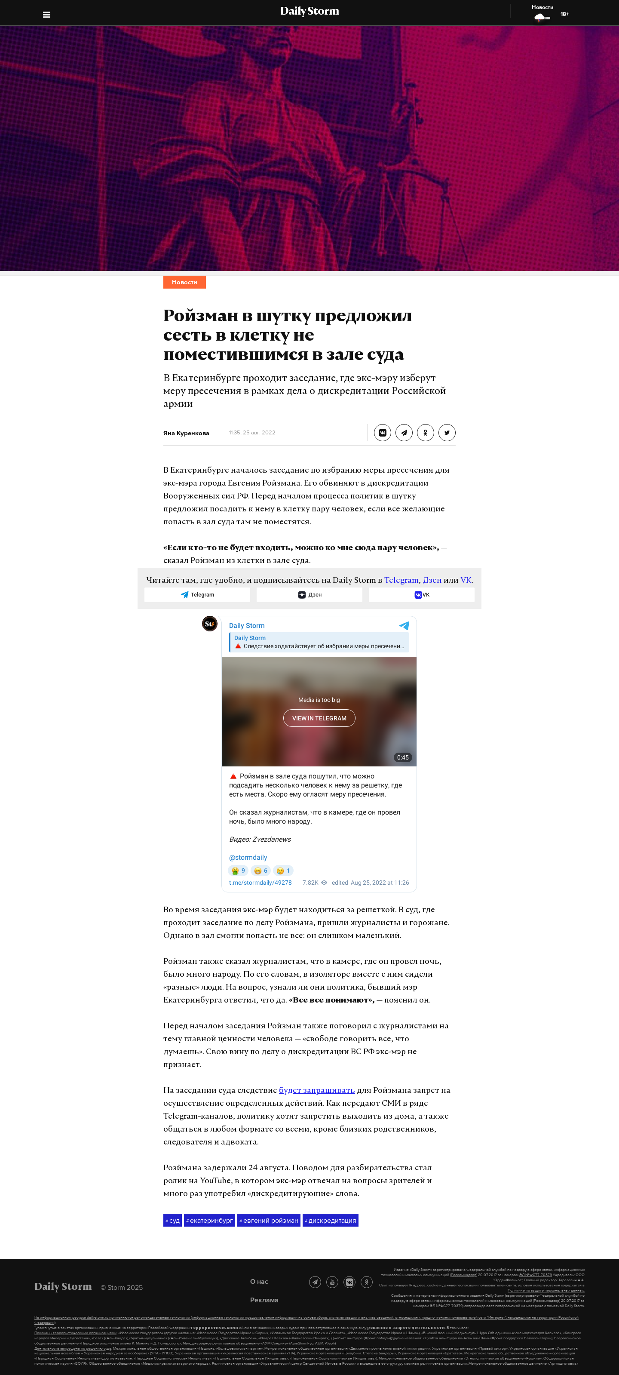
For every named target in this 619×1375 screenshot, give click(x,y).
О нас (259, 1281)
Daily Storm (309, 12)
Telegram (401, 581)
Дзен (432, 581)
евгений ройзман (268, 1220)
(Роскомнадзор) (463, 1275)
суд (172, 1220)
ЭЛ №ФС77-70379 (535, 1275)
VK (466, 581)
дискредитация (330, 1220)
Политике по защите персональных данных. (546, 1290)
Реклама (264, 1300)
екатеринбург (209, 1220)
